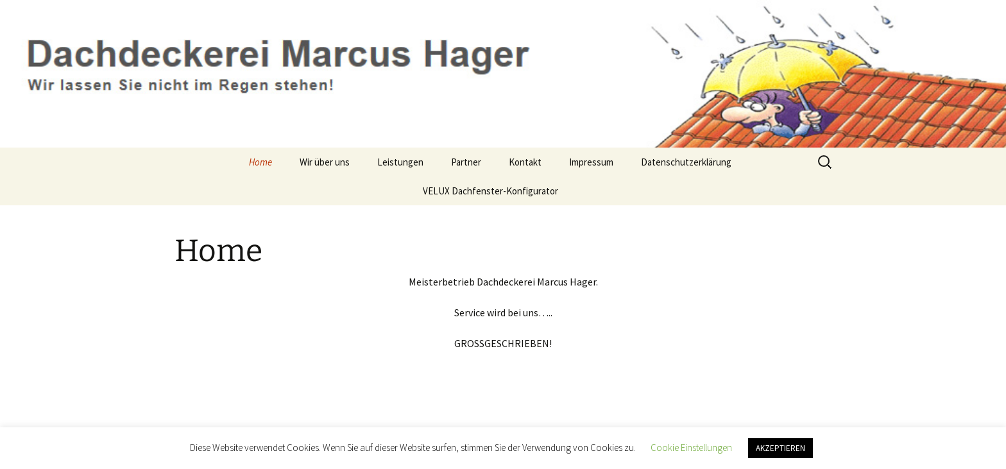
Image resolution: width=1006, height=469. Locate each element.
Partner (466, 162)
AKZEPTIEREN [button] (780, 448)
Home (260, 162)
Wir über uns (325, 162)
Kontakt (525, 162)
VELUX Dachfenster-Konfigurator (490, 191)
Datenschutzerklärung (686, 162)
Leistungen (400, 162)
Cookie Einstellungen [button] (691, 447)
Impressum (591, 162)
